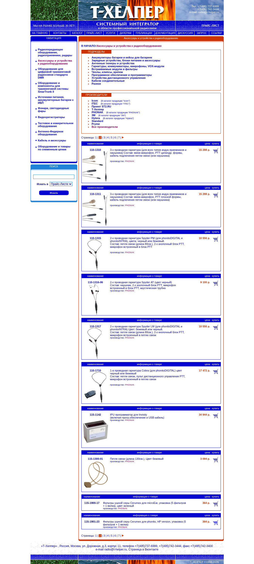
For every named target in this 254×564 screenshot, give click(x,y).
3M (93, 115)
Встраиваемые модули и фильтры (115, 69)
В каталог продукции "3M (111, 115)
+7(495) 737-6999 (208, 6)
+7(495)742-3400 (202, 546)
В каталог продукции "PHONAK (122, 112)
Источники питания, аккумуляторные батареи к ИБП (56, 100)
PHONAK (97, 112)
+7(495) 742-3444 (208, 9)
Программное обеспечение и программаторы (122, 74)
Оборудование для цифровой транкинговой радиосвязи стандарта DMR (54, 73)
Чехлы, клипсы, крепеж (107, 72)
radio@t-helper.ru (208, 12)
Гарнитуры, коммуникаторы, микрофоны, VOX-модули (128, 66)
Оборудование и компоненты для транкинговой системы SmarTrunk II (53, 87)
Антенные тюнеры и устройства (113, 63)
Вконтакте (151, 549)
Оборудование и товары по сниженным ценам (54, 148)
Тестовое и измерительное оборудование (56, 125)
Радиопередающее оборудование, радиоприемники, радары (55, 52)
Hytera (96, 118)
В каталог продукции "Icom (114, 101)
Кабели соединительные (108, 80)
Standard (97, 121)
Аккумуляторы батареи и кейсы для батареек (122, 57)
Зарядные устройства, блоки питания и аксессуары (126, 60)
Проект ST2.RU (101, 106)
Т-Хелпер (98, 109)
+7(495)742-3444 (170, 546)
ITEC (95, 103)
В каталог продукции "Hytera (118, 118)
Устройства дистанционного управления (119, 77)
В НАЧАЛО (88, 45)
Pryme (96, 123)
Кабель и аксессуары (52, 140)
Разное (96, 83)
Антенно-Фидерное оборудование (50, 133)
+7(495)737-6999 (146, 546)
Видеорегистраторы (51, 117)
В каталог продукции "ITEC (115, 104)
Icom (95, 100)
